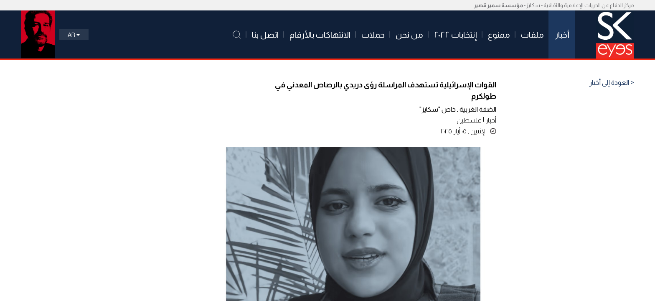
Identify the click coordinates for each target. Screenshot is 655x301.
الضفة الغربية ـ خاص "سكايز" (457, 109)
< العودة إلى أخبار (611, 82)
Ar (74, 34)
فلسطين (469, 120)
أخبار (490, 120)
